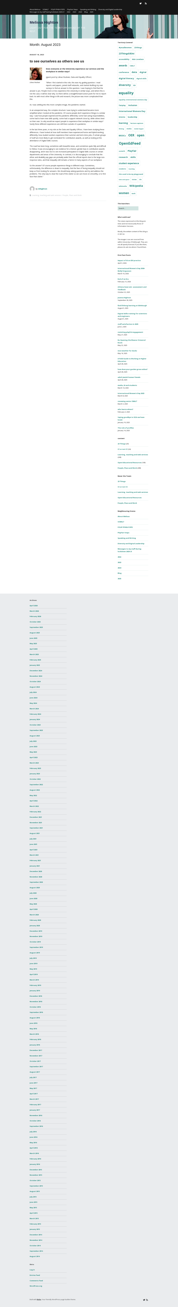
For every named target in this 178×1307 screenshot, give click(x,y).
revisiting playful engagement (130, 332)
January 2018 (35, 1045)
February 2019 (35, 985)
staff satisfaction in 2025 (128, 324)
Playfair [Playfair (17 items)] (132, 150)
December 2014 (36, 1235)
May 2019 (33, 969)
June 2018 (33, 1023)
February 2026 (35, 616)
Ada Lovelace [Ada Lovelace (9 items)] (138, 59)
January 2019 (35, 990)
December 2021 (36, 817)
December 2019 (36, 931)
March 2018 (34, 1034)
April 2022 (33, 801)
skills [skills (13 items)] (133, 157)
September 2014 (36, 1251)
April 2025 (33, 649)
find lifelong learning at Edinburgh (132, 305)
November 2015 (36, 1175)
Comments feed (36, 1281)
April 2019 (33, 974)
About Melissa (35, 9)
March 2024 (34, 708)
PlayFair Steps (72, 9)
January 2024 (35, 719)
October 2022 (35, 779)
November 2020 (36, 877)
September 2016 (36, 1126)
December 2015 (36, 1170)
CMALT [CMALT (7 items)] (132, 66)
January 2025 (35, 665)
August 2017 (35, 1072)
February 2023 (35, 768)
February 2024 (35, 714)
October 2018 (35, 1007)
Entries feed (35, 1275)
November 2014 (36, 1240)
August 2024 (35, 687)
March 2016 (34, 1153)
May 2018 (33, 1028)
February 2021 (35, 860)
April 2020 (33, 909)
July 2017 (33, 1077)
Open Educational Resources (130, 462)
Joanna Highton (124, 297)
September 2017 (36, 1066)
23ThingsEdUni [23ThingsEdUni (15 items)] (126, 53)
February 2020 (35, 920)
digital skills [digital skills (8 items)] (141, 79)
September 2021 (36, 828)
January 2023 (35, 774)
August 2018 (35, 1018)
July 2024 (33, 692)
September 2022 (36, 784)
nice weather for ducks (127, 351)
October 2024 (35, 681)
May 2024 (33, 703)
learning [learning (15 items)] (123, 122)
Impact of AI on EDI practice (129, 260)
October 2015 (35, 1180)
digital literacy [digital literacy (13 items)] (126, 78)
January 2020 (35, 925)
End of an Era (123, 279)
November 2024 (36, 676)
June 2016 (33, 1137)
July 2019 (33, 958)
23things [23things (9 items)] (138, 47)
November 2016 (36, 1115)
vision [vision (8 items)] (134, 179)
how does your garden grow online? (133, 369)
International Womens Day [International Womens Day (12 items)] (132, 111)
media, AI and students (127, 385)
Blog (86, 12)
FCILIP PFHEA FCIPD (58, 9)
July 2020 (33, 893)
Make (39, 1299)
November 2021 (36, 822)
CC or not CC (123, 449)
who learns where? (125, 409)
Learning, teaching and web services (46, 195)
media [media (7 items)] (129, 129)
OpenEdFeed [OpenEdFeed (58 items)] (130, 143)
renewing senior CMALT (127, 401)
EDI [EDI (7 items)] (134, 85)
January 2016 (35, 1164)
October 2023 (35, 725)
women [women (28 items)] (124, 193)
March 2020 (34, 915)
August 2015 (35, 1191)
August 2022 (35, 790)
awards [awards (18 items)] (123, 65)
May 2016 (33, 1142)
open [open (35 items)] (140, 135)
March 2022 (34, 806)
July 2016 (33, 1132)
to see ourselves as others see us (57, 61)
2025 (91, 12)
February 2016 (35, 1159)
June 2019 (33, 963)
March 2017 (34, 1099)
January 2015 (35, 1229)
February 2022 (35, 812)
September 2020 (36, 882)
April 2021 (33, 850)
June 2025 (33, 638)
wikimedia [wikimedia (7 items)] (123, 186)
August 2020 (35, 887)
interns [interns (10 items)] (122, 117)
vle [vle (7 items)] (140, 179)
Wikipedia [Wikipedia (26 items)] (136, 185)
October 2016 (35, 1121)
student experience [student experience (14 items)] (129, 163)
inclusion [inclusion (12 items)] (132, 105)
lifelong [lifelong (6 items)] (121, 129)
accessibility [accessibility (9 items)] (124, 59)
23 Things (122, 444)
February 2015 (35, 1224)
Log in (32, 1270)
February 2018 (35, 1039)
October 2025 (35, 622)
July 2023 (33, 741)
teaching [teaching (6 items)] (132, 169)
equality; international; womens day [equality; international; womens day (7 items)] (133, 100)
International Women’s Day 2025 (131, 393)
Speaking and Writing (88, 9)
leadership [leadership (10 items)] (132, 117)
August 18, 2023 (37, 55)
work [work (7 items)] (133, 193)
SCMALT (46, 9)
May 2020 (33, 904)
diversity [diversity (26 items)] (125, 85)
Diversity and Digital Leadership (110, 9)
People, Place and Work (72, 195)
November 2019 (36, 936)
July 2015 (33, 1197)
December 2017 (36, 1050)
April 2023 (33, 757)
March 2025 (34, 654)
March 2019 (34, 980)
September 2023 (36, 730)
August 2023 (35, 736)
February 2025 (35, 660)
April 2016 (33, 1148)
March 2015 (34, 1218)
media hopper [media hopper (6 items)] (139, 129)
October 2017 (35, 1061)
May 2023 (33, 752)
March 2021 (34, 855)
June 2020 (33, 898)
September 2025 (36, 627)
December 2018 (36, 996)
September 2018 (36, 1012)
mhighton (42, 188)
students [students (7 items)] (122, 169)
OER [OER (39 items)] (131, 135)
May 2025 (33, 643)
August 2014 (35, 1256)
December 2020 (36, 871)
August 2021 (35, 833)
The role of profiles (126, 428)
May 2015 (33, 1207)
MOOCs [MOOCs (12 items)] (122, 135)
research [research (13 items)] (123, 157)
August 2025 (35, 633)
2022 (68, 12)
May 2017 (33, 1088)
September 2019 (36, 947)
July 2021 (33, 839)
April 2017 (33, 1094)
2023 (74, 12)
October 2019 (35, 942)
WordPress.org (36, 1286)
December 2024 (36, 670)
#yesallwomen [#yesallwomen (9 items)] (125, 47)
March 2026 (34, 611)
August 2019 (35, 953)
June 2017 (33, 1083)
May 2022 (33, 795)
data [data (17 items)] (134, 72)
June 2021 (33, 844)
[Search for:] (128, 208)
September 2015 (36, 1186)
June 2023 (33, 746)
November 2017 (36, 1056)
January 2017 (35, 1110)
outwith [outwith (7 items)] (122, 151)
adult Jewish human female (129, 377)
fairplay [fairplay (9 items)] (122, 105)
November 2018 (36, 1001)
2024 (80, 12)
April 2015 (33, 1213)
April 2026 (33, 605)
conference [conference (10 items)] (124, 72)
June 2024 (33, 698)
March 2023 (34, 763)
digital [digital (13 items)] (143, 72)
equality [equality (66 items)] (126, 92)
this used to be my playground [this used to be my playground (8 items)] (131, 174)
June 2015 (33, 1202)
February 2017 (35, 1104)
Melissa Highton (44, 22)
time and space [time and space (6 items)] (124, 179)
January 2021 (35, 866)
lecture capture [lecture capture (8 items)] (136, 123)
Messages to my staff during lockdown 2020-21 (47, 12)
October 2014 (35, 1245)
